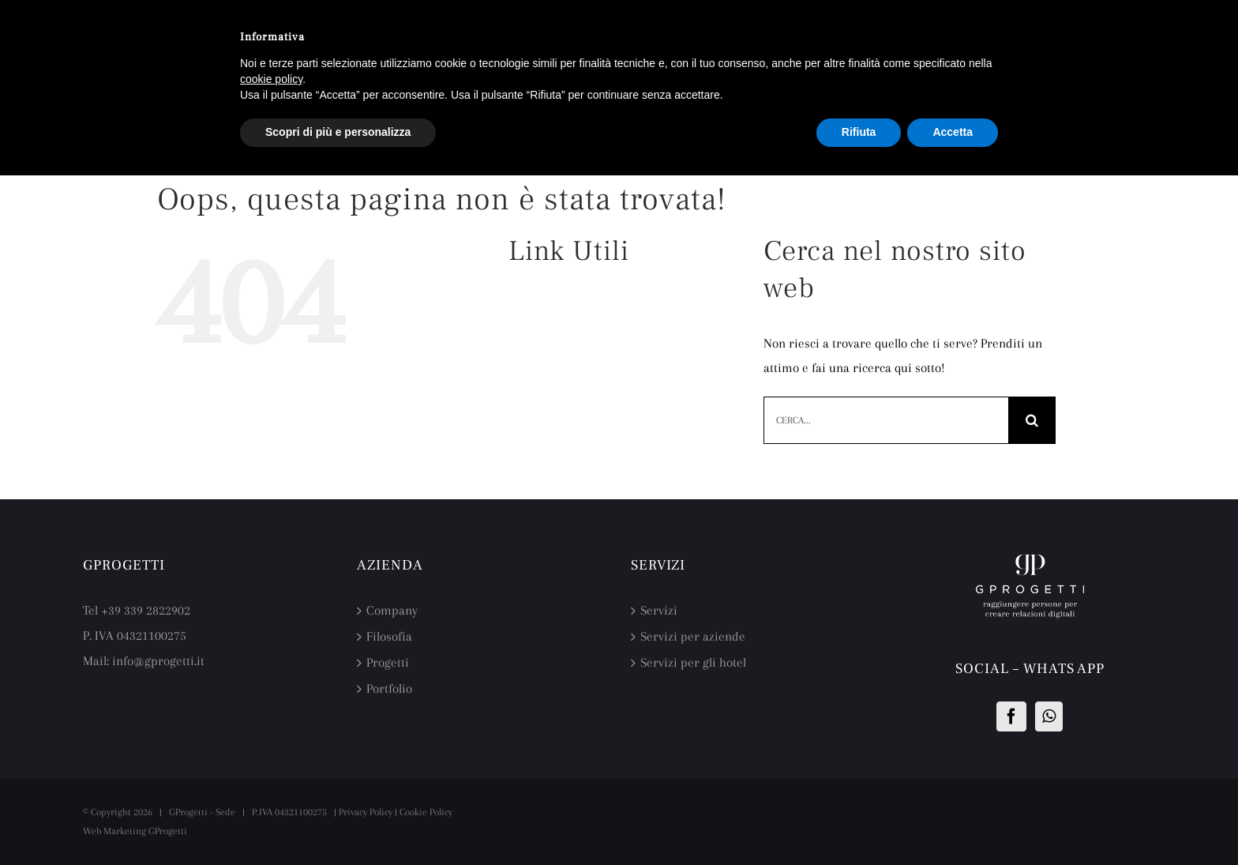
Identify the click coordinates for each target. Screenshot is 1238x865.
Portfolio (389, 688)
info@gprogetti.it (158, 660)
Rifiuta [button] (859, 132)
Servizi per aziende (692, 636)
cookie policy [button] (271, 79)
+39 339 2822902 (145, 610)
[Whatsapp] (1049, 716)
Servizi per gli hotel (693, 662)
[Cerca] (1032, 420)
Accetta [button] (952, 132)
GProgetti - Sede (202, 812)
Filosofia (389, 636)
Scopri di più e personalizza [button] (338, 132)
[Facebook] (1011, 716)
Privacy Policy (365, 812)
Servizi (658, 610)
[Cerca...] (885, 420)
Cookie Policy (426, 812)
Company (392, 610)
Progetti (387, 662)
